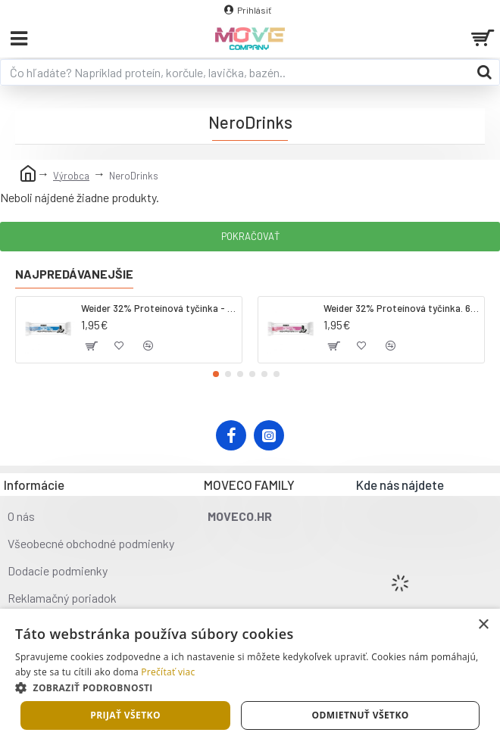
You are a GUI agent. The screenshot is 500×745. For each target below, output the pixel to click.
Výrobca (71, 176)
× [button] (483, 625)
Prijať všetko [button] (125, 715)
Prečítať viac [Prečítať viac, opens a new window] (168, 672)
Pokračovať (250, 236)
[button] (216, 374)
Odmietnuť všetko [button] (359, 715)
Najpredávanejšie (74, 274)
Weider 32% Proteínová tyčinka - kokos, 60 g (158, 308)
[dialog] (250, 677)
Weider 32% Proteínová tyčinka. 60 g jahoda (401, 308)
